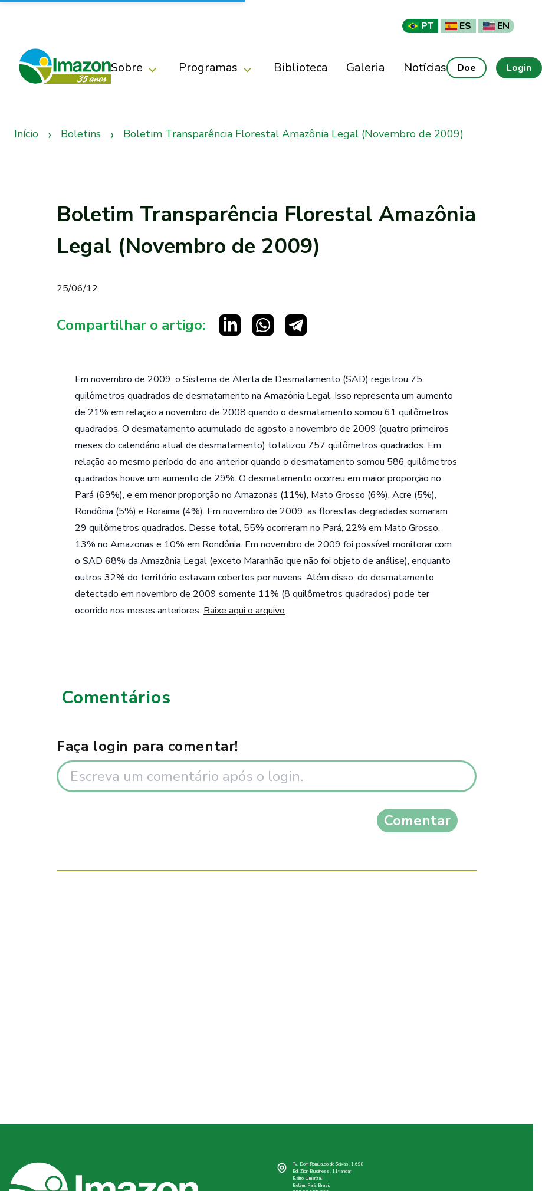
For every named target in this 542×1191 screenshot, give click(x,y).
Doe (466, 67)
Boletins (81, 134)
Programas (217, 68)
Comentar (417, 820)
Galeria (365, 68)
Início (26, 134)
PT (420, 25)
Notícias (424, 68)
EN (496, 25)
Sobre (135, 68)
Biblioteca (300, 68)
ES (458, 25)
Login (519, 67)
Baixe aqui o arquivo (244, 610)
